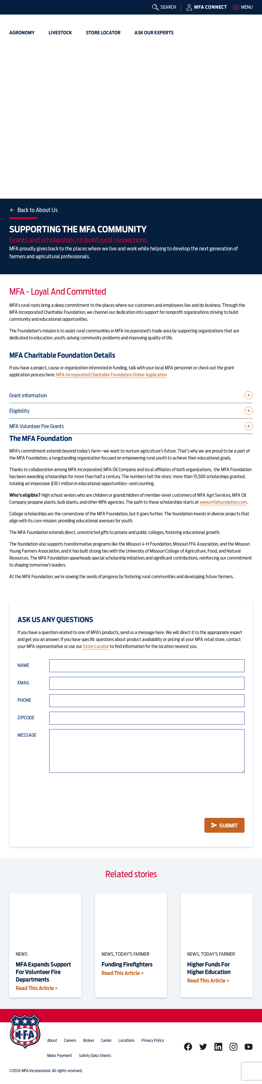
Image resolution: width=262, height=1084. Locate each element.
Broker (88, 1040)
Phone (24, 700)
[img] (18, 13)
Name (23, 665)
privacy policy (152, 1040)
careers (70, 1040)
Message (26, 735)
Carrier (106, 1040)
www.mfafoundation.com (223, 502)
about (52, 1040)
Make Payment (59, 1055)
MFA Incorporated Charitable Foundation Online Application (111, 375)
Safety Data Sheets (95, 1055)
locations (126, 1040)
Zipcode (25, 717)
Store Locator (96, 646)
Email (23, 683)
